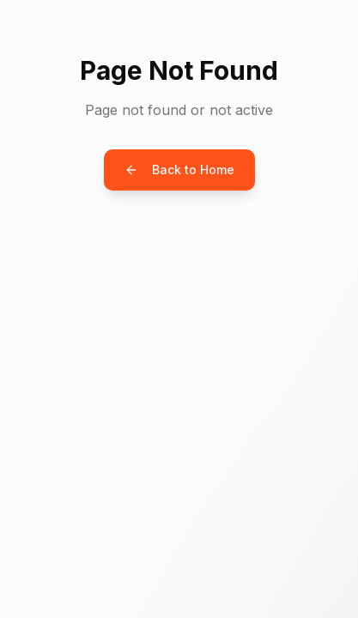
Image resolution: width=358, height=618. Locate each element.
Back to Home (179, 169)
